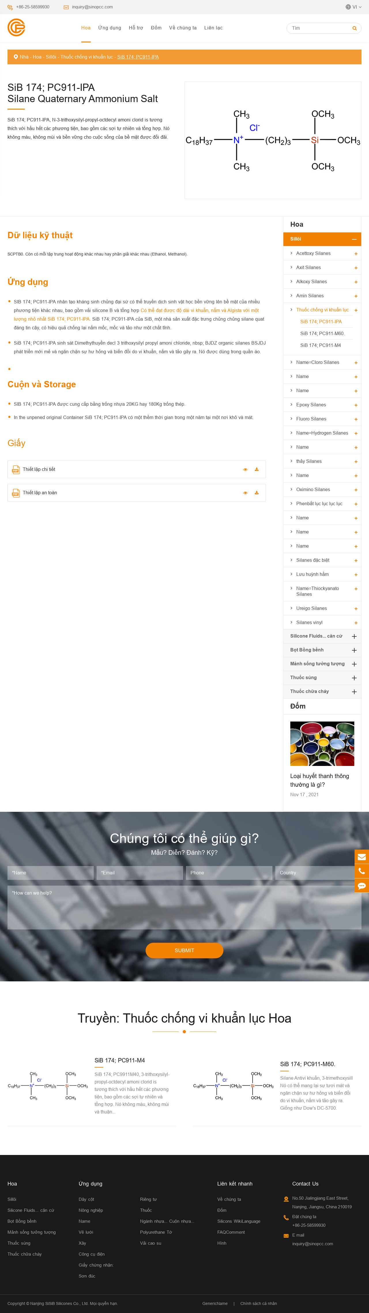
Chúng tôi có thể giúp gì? (184, 838)
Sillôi (51, 56)
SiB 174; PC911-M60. (322, 333)
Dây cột (86, 1199)
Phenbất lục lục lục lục (319, 503)
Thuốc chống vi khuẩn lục (87, 56)
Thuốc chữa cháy (309, 691)
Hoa (86, 27)
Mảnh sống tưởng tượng (317, 663)
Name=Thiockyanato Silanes (317, 591)
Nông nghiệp (91, 1210)
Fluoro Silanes (311, 418)
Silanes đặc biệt (312, 560)
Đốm (156, 27)
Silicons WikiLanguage (238, 1221)
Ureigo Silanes (311, 608)
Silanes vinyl (309, 622)
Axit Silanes (308, 267)
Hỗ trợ (136, 27)
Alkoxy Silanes (311, 281)
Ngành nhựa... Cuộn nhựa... (167, 1221)
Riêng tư (148, 1199)
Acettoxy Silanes (313, 253)
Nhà (24, 56)
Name (302, 376)
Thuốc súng (303, 677)
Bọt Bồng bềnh (307, 650)
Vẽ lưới (86, 1232)
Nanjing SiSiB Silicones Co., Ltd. (59, 1303)
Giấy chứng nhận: (96, 1265)
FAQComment (231, 1232)
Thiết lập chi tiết (33, 469)
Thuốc (146, 1210)
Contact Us (305, 1184)
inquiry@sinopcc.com (92, 6)
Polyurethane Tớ (156, 1232)
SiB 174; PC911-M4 (320, 345)
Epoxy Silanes (311, 404)
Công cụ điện (92, 1254)
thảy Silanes (309, 461)
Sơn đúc (87, 1275)
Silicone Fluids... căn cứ (316, 636)
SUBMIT (184, 950)
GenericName (215, 1303)
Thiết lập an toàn (34, 493)
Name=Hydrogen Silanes (322, 432)
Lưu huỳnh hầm (312, 574)
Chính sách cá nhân (258, 1303)
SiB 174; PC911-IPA (138, 56)
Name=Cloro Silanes (317, 362)
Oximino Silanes (313, 489)
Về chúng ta (183, 27)
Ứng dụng (109, 27)
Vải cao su (150, 1243)
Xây (82, 1243)
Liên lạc (213, 27)
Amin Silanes (310, 295)
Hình (221, 1243)
